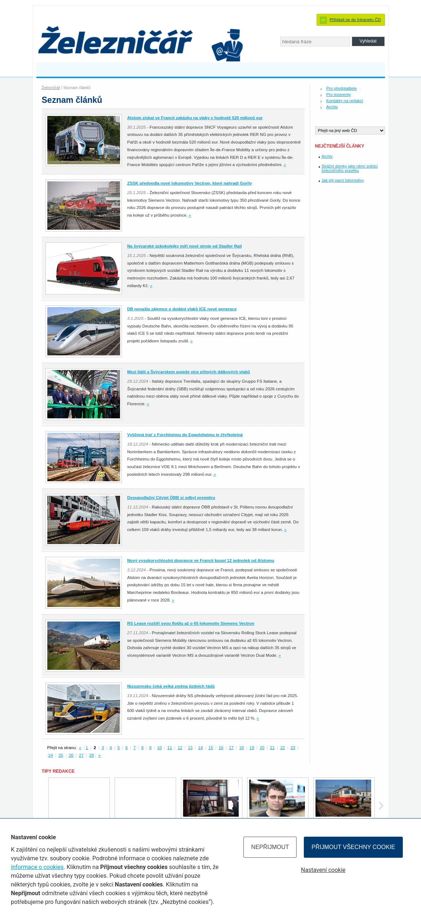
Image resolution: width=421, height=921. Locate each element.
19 (252, 747)
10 (159, 747)
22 (282, 747)
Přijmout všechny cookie (353, 847)
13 (190, 747)
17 (231, 747)
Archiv (332, 107)
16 (221, 747)
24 (50, 755)
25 (61, 755)
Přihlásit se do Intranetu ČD (355, 19)
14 (200, 747)
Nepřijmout (270, 847)
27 (81, 755)
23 (292, 747)
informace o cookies (37, 867)
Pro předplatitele (341, 88)
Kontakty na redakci (344, 100)
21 (272, 747)
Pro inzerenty (338, 94)
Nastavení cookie (323, 869)
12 (180, 747)
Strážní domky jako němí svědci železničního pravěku (350, 168)
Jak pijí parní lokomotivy (343, 180)
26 (71, 755)
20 (262, 747)
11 (169, 747)
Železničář (51, 87)
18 (241, 747)
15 (210, 747)
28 (91, 755)
